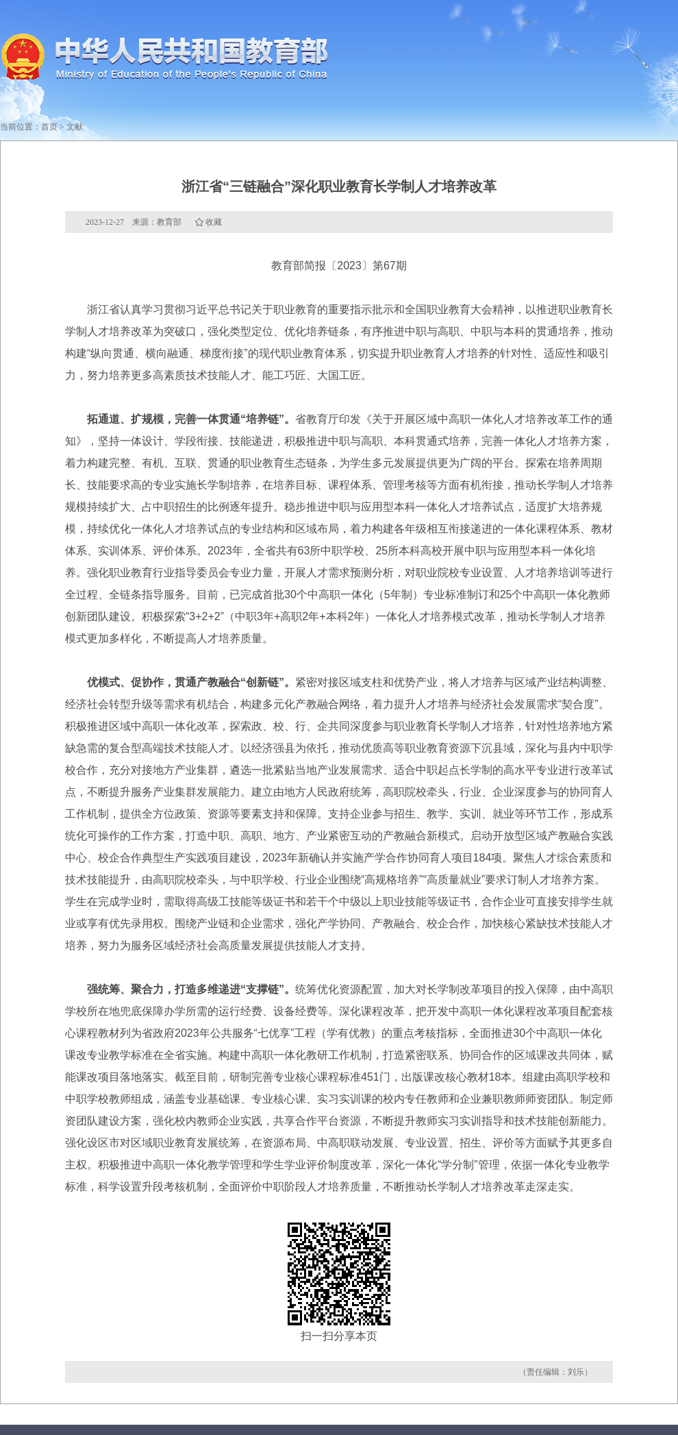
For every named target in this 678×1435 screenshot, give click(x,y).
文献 (74, 127)
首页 (49, 127)
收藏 (213, 222)
